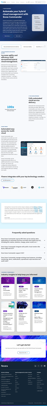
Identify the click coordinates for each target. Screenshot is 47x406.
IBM (15, 374)
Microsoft (16, 378)
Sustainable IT (3, 392)
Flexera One (30, 374)
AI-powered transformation (6, 394)
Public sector (3, 396)
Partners (38, 386)
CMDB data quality (4, 385)
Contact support (40, 380)
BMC (16, 389)
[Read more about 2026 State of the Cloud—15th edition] (23, 288)
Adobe (16, 391)
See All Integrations (7, 180)
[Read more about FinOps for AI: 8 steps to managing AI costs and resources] (23, 314)
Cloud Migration (38, 24)
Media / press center (40, 384)
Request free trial (22, 352)
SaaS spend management (5, 379)
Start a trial (18, 36)
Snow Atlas (30, 376)
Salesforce (17, 387)
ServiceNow (17, 384)
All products (30, 384)
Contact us (39, 378)
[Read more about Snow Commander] (7, 287)
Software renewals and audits (6, 374)
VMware (16, 382)
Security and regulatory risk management (6, 390)
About (38, 374)
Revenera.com (39, 387)
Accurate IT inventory (5, 387)
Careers (38, 376)
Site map (44, 402)
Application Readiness (32, 378)
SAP (16, 380)
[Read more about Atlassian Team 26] (39, 313)
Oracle (16, 376)
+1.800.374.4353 (40, 390)
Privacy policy (30, 402)
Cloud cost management (5, 381)
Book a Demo (7, 36)
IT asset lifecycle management (6, 383)
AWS (16, 386)
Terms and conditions (38, 402)
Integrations (30, 382)
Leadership (39, 382)
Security (29, 380)
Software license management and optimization (7, 377)
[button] (11, 46)
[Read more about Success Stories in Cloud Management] (39, 288)
